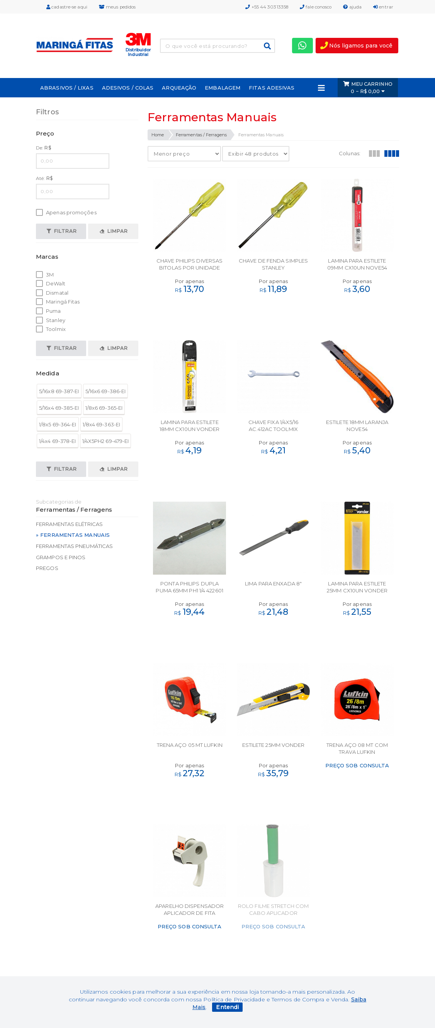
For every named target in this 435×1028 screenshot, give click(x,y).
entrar (383, 7)
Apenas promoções (66, 212)
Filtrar (61, 231)
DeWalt (50, 283)
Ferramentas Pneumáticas (74, 546)
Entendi (227, 1007)
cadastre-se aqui (66, 7)
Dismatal (52, 293)
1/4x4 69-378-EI (57, 441)
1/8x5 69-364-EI (57, 424)
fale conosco (315, 7)
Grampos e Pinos (61, 557)
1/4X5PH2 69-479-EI (105, 441)
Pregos (47, 568)
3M (45, 274)
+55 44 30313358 (266, 7)
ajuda (352, 7)
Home (157, 134)
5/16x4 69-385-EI (59, 408)
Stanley (50, 320)
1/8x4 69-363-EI (102, 424)
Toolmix (51, 329)
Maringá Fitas (58, 302)
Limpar (114, 231)
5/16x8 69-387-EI (59, 391)
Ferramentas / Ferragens (201, 134)
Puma (48, 311)
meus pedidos (117, 7)
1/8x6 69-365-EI (104, 408)
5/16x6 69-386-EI (105, 391)
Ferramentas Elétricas (69, 524)
